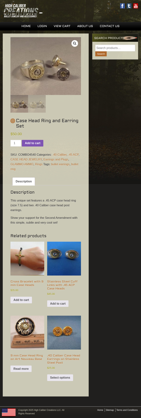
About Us (85, 26)
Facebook (122, 5)
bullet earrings (60, 164)
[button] (74, 43)
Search (101, 53)
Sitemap (110, 410)
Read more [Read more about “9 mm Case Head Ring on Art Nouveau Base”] (21, 368)
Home (26, 26)
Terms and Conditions (127, 410)
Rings (39, 164)
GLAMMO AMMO (21, 164)
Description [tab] (24, 181)
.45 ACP (73, 154)
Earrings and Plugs (55, 159)
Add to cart (32, 143)
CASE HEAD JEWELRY (26, 159)
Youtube (135, 5)
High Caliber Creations (36, 11)
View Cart (62, 26)
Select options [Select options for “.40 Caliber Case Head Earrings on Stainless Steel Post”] (60, 377)
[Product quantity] (15, 143)
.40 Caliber (60, 154)
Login (42, 26)
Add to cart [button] (21, 299)
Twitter (129, 5)
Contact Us (110, 26)
